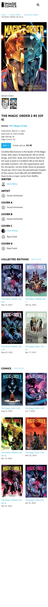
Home (3, 15)
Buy (6, 145)
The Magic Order (31, 15)
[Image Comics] (9, 5)
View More (36, 259)
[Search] (38, 5)
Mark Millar (12, 184)
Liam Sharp (12, 230)
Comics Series (14, 15)
